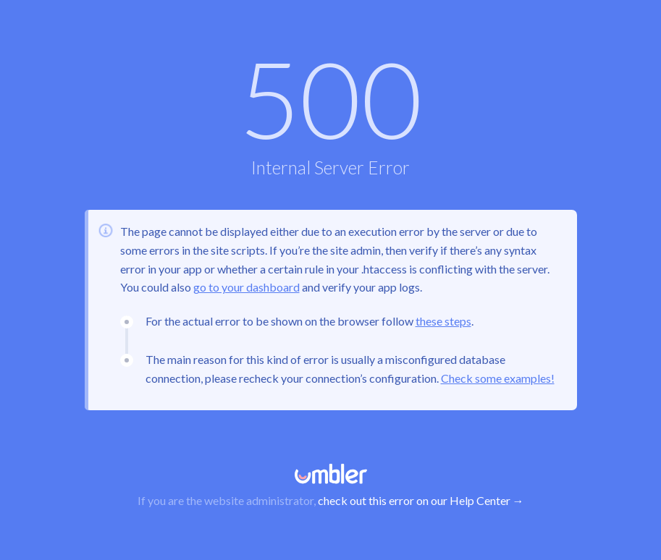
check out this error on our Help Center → (421, 500)
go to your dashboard (246, 287)
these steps (443, 321)
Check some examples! (498, 378)
